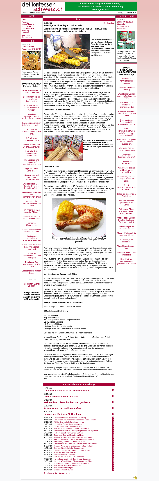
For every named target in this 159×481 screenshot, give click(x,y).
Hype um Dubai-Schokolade (32, 170)
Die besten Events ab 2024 (32, 285)
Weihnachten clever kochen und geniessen (67, 402)
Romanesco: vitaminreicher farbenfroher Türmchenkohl (75, 420)
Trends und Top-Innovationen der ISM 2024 (32, 264)
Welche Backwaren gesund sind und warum (126, 202)
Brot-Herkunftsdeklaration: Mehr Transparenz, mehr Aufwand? (126, 132)
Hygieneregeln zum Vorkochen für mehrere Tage (72, 450)
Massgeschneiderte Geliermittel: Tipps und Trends (126, 113)
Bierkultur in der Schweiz (63, 470)
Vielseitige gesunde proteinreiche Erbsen (69, 441)
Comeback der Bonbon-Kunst (32, 272)
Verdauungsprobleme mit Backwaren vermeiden (126, 170)
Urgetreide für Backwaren (126, 162)
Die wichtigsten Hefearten (126, 241)
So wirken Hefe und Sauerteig (65, 452)
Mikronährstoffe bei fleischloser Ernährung (70, 418)
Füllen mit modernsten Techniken (126, 195)
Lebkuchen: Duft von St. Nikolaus (62, 414)
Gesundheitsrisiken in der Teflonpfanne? (66, 390)
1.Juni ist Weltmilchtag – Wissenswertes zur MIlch (73, 461)
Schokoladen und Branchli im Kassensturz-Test (32, 177)
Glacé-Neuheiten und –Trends (126, 247)
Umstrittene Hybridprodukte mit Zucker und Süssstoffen (31, 116)
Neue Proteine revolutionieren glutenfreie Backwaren (126, 261)
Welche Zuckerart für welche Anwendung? (31, 146)
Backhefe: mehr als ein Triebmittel (126, 254)
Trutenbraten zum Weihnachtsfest (62, 408)
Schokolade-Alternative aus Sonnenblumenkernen (31, 194)
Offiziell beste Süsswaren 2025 (32, 139)
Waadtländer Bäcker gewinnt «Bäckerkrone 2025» (126, 96)
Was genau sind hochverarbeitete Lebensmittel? (72, 428)
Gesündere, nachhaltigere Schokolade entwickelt (32, 238)
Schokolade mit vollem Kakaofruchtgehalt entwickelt (31, 247)
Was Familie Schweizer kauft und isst (68, 465)
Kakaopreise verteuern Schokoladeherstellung (31, 124)
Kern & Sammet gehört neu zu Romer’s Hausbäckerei (126, 142)
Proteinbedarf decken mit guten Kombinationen (71, 463)
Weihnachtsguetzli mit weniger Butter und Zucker (126, 179)
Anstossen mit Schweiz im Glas (61, 396)
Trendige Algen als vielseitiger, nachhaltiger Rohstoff (73, 446)
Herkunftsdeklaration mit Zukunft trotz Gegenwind (72, 459)
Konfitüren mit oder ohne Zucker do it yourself (31, 108)
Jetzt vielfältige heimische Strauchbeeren (69, 448)
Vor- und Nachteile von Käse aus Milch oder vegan (73, 437)
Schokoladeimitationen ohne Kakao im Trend (31, 217)
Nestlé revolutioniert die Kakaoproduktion (31, 91)
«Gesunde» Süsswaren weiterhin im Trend (31, 230)
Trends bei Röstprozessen (31, 224)
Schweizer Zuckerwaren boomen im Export (32, 255)
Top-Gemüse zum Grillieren (64, 455)
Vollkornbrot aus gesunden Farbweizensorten (126, 105)
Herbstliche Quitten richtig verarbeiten (68, 424)
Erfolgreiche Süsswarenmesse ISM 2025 (31, 131)
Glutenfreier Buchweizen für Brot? (126, 156)
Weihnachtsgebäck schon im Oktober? (31, 211)
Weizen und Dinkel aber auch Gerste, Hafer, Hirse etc (126, 211)
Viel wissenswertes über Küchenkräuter (69, 457)
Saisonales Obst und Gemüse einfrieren (69, 435)
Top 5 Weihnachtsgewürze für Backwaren (126, 187)
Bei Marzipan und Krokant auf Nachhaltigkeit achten (32, 162)
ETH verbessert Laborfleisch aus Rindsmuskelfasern (74, 439)
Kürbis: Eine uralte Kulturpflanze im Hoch (69, 422)
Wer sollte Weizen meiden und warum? (126, 149)
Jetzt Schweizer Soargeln (63, 468)
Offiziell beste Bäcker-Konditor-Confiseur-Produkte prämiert (32, 186)
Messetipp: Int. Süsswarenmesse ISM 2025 (31, 203)
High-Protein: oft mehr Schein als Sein (68, 433)
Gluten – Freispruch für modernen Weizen (126, 234)
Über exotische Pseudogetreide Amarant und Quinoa (126, 122)
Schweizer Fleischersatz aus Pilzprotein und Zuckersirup (75, 444)
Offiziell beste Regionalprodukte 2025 (68, 426)
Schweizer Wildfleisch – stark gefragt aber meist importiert (76, 431)
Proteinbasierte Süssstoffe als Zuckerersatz (31, 153)
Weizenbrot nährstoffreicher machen (126, 81)
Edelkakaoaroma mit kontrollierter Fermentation (31, 99)
